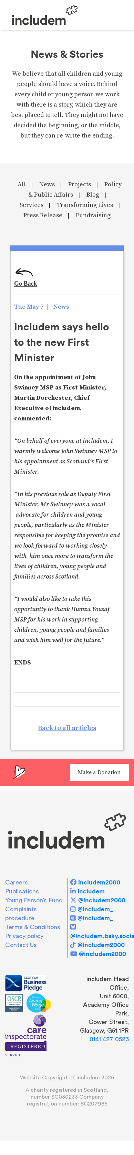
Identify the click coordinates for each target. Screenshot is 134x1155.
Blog (92, 195)
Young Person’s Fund (34, 900)
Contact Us (21, 945)
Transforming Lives (85, 205)
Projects (79, 184)
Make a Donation (99, 772)
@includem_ (95, 909)
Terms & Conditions (32, 927)
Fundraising (93, 215)
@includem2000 (101, 900)
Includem (91, 891)
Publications (22, 891)
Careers (16, 882)
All (22, 184)
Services (31, 205)
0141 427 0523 (109, 1039)
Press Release (42, 215)
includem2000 (99, 882)
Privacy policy (24, 936)
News (47, 184)
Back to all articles (67, 728)
